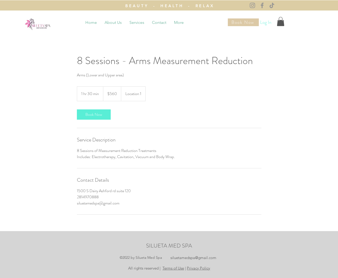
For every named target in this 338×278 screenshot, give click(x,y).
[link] (94, 114)
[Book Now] (243, 22)
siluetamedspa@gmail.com (193, 257)
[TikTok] (271, 5)
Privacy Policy (198, 268)
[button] (280, 21)
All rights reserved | (144, 268)
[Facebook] (262, 5)
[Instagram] (252, 5)
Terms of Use (173, 268)
